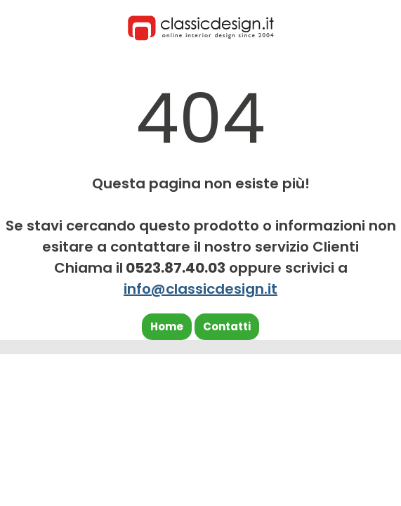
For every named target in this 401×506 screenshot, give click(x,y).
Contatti (227, 326)
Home (166, 326)
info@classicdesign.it (200, 289)
